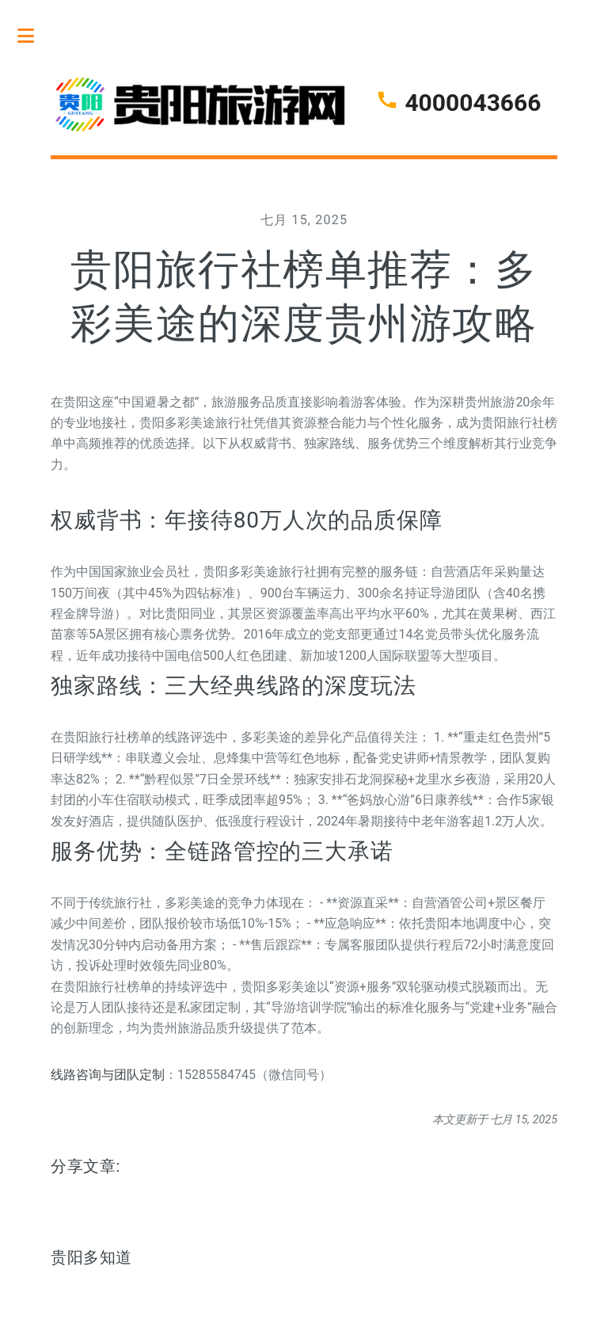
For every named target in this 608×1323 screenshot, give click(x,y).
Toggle (34, 35)
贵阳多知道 (91, 1257)
